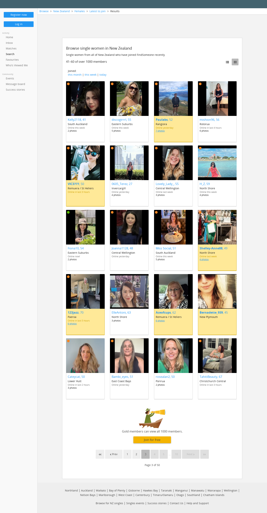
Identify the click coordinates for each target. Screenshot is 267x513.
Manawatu (197, 490)
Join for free (152, 440)
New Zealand (61, 11)
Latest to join (98, 11)
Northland (71, 490)
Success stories (157, 503)
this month (75, 74)
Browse (44, 11)
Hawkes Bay (150, 490)
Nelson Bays (88, 495)
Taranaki (166, 490)
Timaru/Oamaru (163, 495)
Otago (180, 495)
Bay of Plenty (117, 490)
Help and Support (198, 503)
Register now (19, 14)
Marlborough (107, 495)
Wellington (230, 490)
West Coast (125, 495)
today (102, 74)
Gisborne (134, 490)
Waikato (101, 490)
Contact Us (176, 503)
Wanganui (181, 490)
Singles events (135, 503)
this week (90, 74)
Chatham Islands (213, 495)
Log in (19, 24)
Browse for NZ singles (109, 503)
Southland (193, 495)
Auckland (87, 490)
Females (79, 11)
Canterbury (142, 495)
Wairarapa (214, 490)
